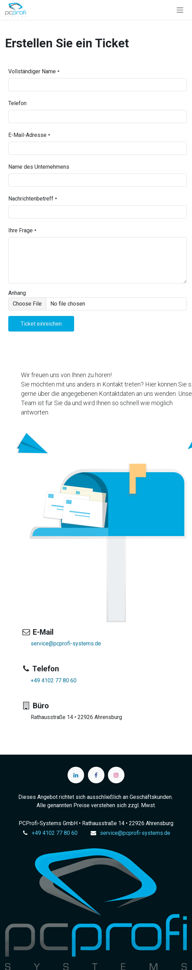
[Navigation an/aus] (180, 10)
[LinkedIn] (76, 775)
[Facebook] (96, 775)
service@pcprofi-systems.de (66, 643)
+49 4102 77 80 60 (54, 680)
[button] (41, 324)
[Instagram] (116, 775)
